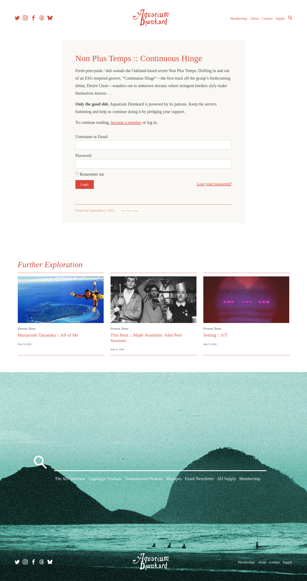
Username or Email (91, 136)
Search (290, 18)
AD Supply (226, 478)
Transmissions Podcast (144, 478)
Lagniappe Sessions (105, 478)
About (254, 18)
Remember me (92, 174)
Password (83, 155)
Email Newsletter (199, 478)
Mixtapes (174, 478)
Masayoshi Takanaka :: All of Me (48, 335)
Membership (238, 18)
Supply (280, 18)
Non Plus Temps (130, 210)
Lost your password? (214, 184)
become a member (126, 122)
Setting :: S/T (215, 335)
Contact (267, 18)
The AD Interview (70, 478)
